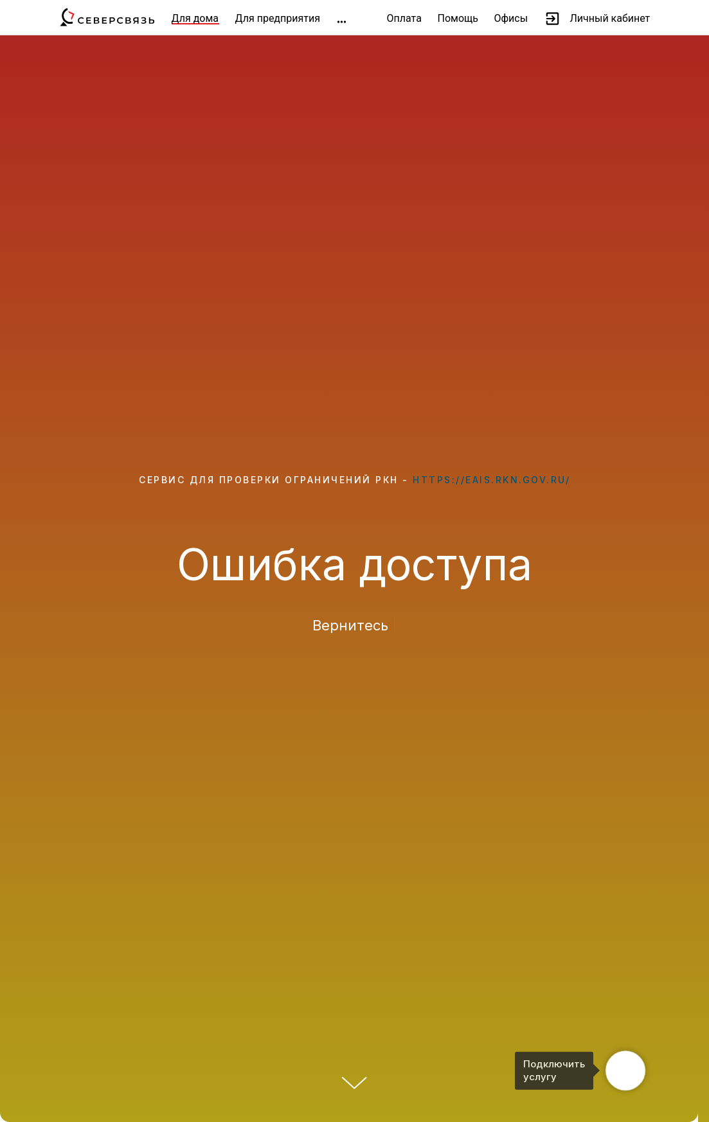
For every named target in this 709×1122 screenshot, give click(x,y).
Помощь (458, 18)
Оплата (404, 18)
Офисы (511, 18)
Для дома (195, 18)
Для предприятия (277, 18)
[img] (341, 21)
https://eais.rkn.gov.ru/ (491, 479)
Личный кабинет (610, 18)
